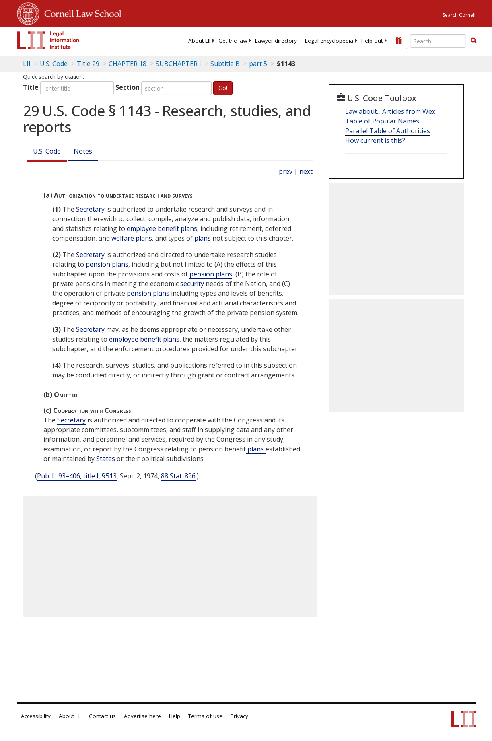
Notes (83, 151)
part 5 (258, 63)
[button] (473, 40)
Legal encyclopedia (329, 40)
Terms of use (205, 716)
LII (27, 63)
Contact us (102, 716)
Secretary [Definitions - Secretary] (90, 209)
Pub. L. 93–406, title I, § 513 (77, 475)
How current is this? (375, 140)
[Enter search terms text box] (438, 41)
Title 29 (88, 63)
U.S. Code (47, 151)
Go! (222, 88)
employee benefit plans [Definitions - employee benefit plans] (162, 228)
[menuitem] (199, 41)
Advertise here (142, 716)
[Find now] (473, 41)
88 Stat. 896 (178, 475)
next (306, 171)
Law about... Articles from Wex (390, 111)
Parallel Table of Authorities (387, 130)
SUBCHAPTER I (178, 63)
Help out (372, 40)
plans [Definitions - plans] (202, 238)
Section (127, 87)
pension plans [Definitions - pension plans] (107, 264)
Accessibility (36, 716)
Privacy (239, 716)
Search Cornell (459, 15)
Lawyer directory (276, 40)
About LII (199, 40)
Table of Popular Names (382, 121)
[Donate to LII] (399, 41)
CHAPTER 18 (127, 63)
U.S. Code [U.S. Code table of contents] (54, 63)
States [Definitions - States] (106, 458)
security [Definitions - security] (192, 283)
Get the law (232, 40)
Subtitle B (225, 63)
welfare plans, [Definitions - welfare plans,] (132, 238)
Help (174, 716)
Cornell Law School (80, 12)
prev (285, 171)
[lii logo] (48, 40)
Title (31, 87)
